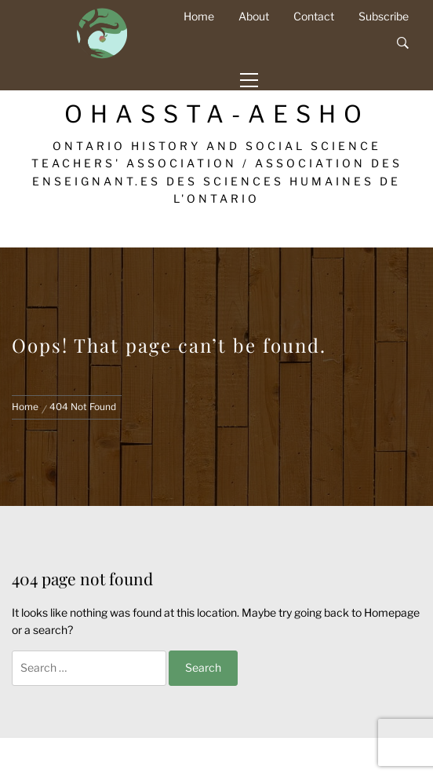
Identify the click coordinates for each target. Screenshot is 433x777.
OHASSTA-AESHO (216, 114)
